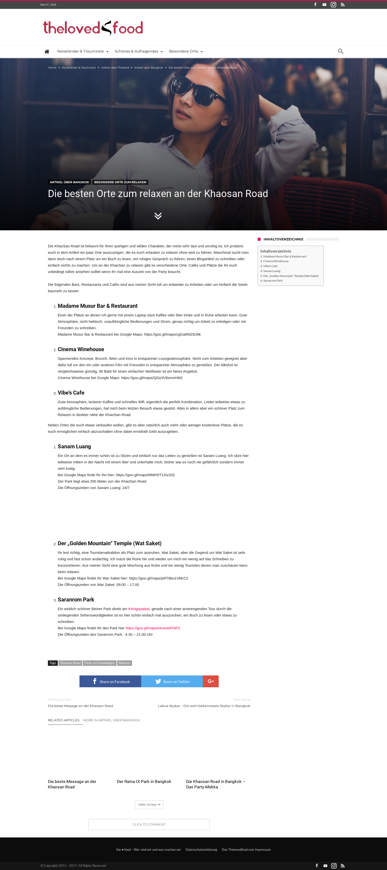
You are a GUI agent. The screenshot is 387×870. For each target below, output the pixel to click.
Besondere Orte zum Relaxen (120, 182)
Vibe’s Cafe (270, 266)
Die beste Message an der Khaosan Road (95, 702)
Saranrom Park (273, 280)
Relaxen (124, 663)
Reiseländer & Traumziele (79, 67)
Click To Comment (149, 824)
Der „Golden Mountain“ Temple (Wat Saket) (291, 275)
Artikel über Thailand (115, 67)
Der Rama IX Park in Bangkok (144, 781)
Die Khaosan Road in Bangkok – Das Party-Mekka (215, 784)
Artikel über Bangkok (148, 67)
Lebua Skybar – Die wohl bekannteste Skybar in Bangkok (203, 702)
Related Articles (63, 720)
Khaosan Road (70, 663)
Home (52, 67)
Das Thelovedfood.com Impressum (246, 850)
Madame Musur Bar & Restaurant (284, 256)
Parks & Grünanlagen (100, 663)
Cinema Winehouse (276, 261)
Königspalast (139, 609)
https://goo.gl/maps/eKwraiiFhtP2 (153, 628)
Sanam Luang (271, 270)
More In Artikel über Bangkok (111, 720)
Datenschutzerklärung (201, 850)
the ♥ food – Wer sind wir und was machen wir (148, 850)
